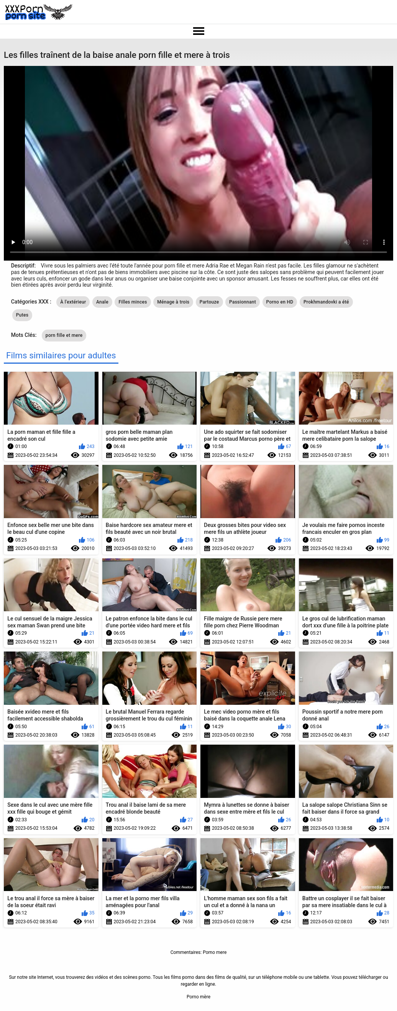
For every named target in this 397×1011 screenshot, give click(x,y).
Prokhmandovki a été (326, 302)
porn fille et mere (64, 335)
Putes (22, 315)
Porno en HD (280, 302)
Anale (102, 302)
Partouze (209, 302)
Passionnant (242, 302)
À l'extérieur (73, 302)
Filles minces (132, 302)
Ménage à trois (173, 302)
